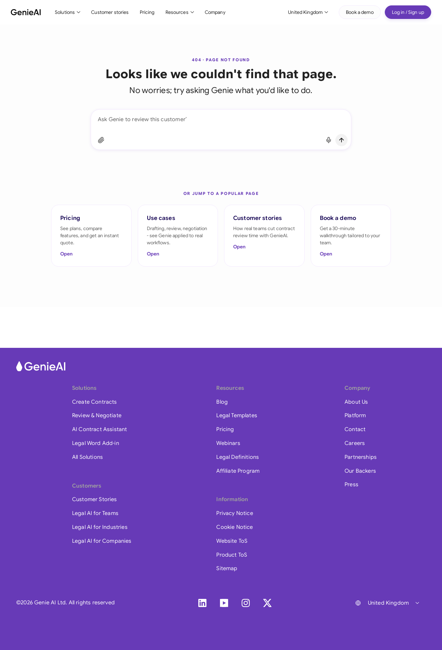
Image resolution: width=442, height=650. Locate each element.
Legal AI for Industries (100, 527)
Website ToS (231, 541)
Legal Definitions (237, 457)
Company (215, 12)
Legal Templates (236, 415)
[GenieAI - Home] (26, 12)
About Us (356, 402)
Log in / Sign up (408, 12)
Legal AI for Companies (102, 541)
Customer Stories (94, 499)
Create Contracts (94, 402)
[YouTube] (224, 603)
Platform (355, 415)
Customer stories (110, 12)
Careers (355, 443)
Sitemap (226, 568)
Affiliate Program (238, 471)
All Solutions (87, 457)
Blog (222, 402)
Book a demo (360, 12)
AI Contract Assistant (99, 429)
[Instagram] (246, 603)
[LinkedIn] (202, 603)
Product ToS (231, 555)
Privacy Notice (234, 513)
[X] (267, 603)
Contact (355, 429)
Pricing (147, 12)
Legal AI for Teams (95, 513)
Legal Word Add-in (95, 443)
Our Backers (360, 471)
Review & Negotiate (96, 415)
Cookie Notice (234, 527)
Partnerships (361, 457)
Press (351, 484)
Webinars (228, 443)
